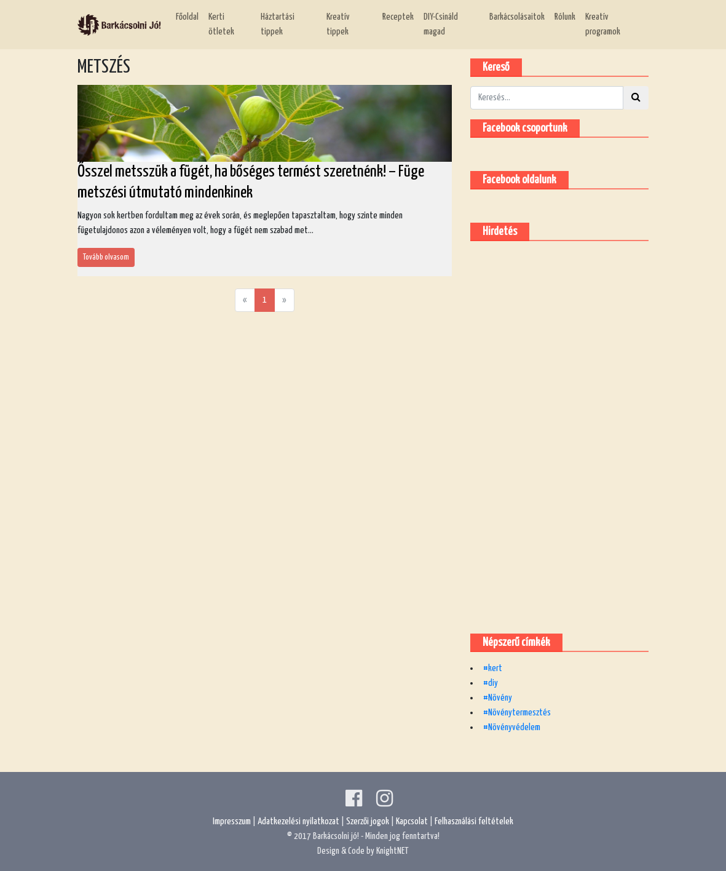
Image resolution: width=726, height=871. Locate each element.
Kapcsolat (412, 821)
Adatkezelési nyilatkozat (298, 821)
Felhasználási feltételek (474, 821)
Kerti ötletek (221, 24)
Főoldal (187, 17)
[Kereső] (546, 97)
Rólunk (564, 17)
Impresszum (232, 821)
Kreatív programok (602, 24)
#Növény (497, 697)
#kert (492, 668)
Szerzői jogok (367, 821)
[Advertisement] (562, 434)
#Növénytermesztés (517, 712)
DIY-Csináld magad (441, 24)
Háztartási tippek (277, 24)
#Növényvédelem (511, 727)
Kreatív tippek (338, 24)
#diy (490, 683)
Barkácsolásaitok (517, 17)
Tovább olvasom (106, 257)
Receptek (398, 17)
